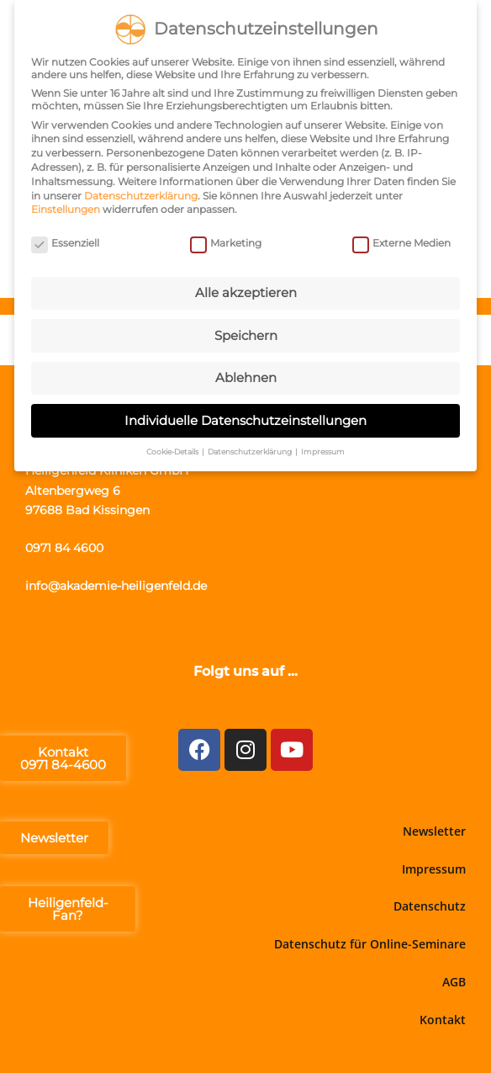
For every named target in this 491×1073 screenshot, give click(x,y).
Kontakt (443, 1020)
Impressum (434, 869)
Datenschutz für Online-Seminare (370, 944)
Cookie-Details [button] (173, 449)
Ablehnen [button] (246, 375)
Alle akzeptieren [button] (246, 290)
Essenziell (65, 240)
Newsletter (434, 831)
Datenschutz (429, 906)
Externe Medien (401, 240)
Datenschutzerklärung (141, 192)
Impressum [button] (323, 449)
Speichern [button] (245, 332)
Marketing (225, 240)
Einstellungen (65, 206)
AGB (454, 982)
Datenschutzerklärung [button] (250, 449)
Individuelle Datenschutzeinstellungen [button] (245, 417)
